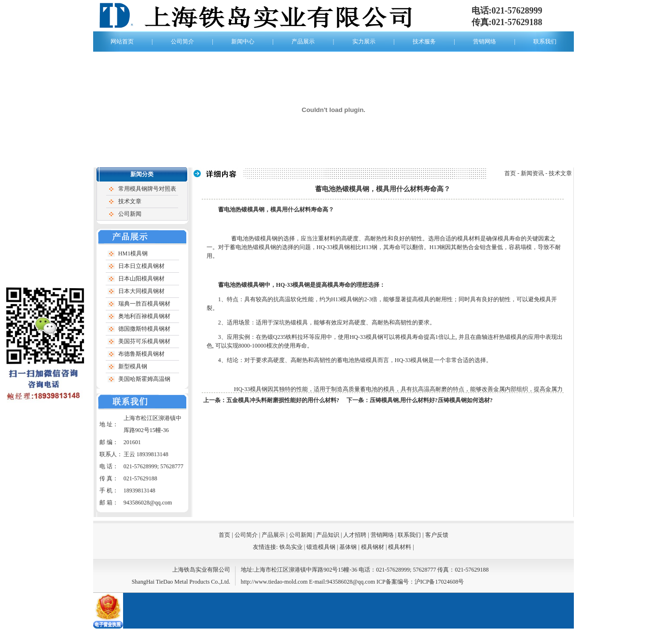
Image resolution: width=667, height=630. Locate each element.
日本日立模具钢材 (141, 266)
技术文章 (129, 201)
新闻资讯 (532, 173)
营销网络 (484, 41)
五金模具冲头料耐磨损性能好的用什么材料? (282, 400)
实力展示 (363, 41)
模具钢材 (373, 547)
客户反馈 (436, 535)
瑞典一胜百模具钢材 (144, 303)
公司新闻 (129, 213)
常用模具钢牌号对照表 (147, 188)
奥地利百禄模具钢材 (144, 316)
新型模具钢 (132, 366)
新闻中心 (242, 41)
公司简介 (182, 41)
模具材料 (399, 547)
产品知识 (327, 535)
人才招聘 (354, 535)
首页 (510, 173)
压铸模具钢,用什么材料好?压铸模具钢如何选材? (431, 400)
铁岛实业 (291, 547)
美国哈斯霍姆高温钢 (144, 379)
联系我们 (544, 41)
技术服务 (424, 41)
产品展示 (303, 41)
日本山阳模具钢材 (141, 278)
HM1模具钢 (133, 253)
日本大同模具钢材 (141, 291)
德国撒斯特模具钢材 (144, 328)
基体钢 (348, 547)
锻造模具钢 (321, 547)
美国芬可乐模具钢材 (144, 341)
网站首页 (122, 41)
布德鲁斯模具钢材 (141, 353)
